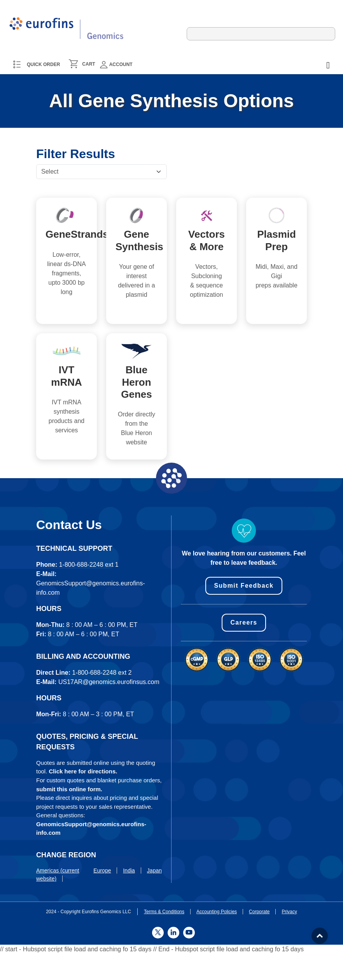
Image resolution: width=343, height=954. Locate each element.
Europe (102, 870)
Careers (243, 622)
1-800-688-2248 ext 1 (89, 564)
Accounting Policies (216, 911)
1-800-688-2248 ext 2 (101, 672)
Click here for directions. (83, 771)
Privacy (289, 911)
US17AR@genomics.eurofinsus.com (108, 682)
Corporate (259, 911)
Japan (154, 870)
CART (88, 64)
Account (116, 64)
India (129, 870)
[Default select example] (101, 171)
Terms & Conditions (164, 911)
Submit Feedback (244, 585)
